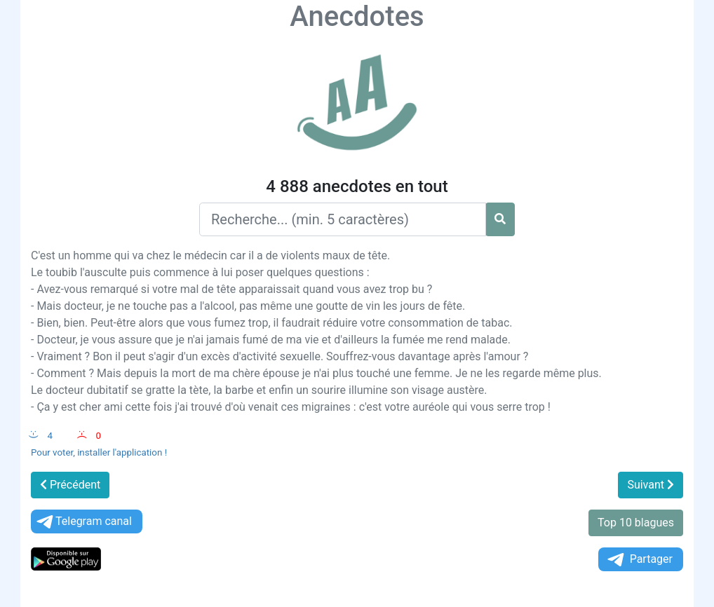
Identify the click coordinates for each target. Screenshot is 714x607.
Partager (639, 559)
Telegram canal (83, 521)
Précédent (70, 484)
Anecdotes (357, 16)
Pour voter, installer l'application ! (99, 452)
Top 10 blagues (636, 522)
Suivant (650, 484)
